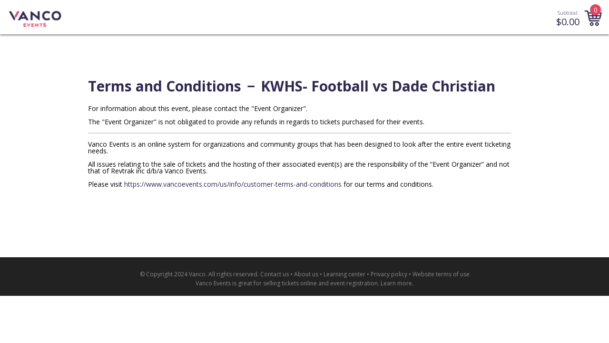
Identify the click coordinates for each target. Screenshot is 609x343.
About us (306, 274)
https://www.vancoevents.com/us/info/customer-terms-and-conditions (233, 184)
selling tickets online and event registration (320, 283)
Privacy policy (389, 274)
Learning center (344, 274)
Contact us (274, 274)
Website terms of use (441, 274)
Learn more (396, 283)
